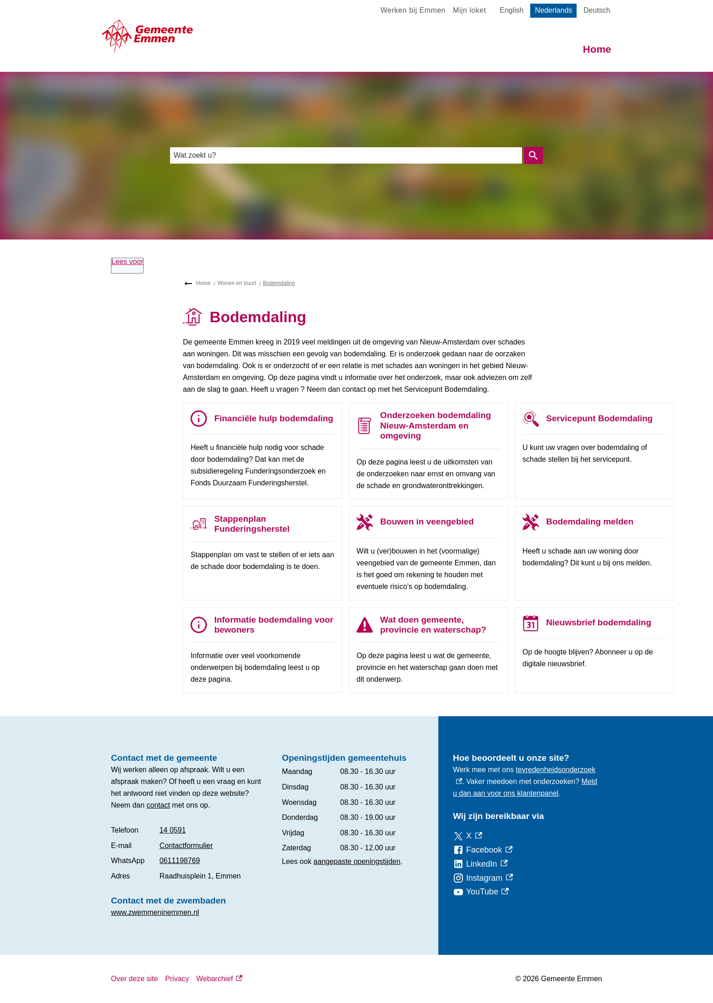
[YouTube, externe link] (481, 891)
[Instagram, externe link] (483, 878)
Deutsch (596, 10)
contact (158, 805)
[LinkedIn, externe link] (480, 864)
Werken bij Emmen (413, 10)
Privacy (177, 979)
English (511, 10)
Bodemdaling (279, 283)
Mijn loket (469, 10)
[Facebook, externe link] (482, 850)
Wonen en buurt (236, 283)
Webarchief (219, 979)
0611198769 (180, 860)
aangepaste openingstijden (356, 861)
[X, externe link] (467, 836)
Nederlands (553, 10)
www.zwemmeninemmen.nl (155, 912)
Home (597, 49)
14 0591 (173, 830)
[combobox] (346, 155)
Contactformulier (186, 845)
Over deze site (134, 979)
